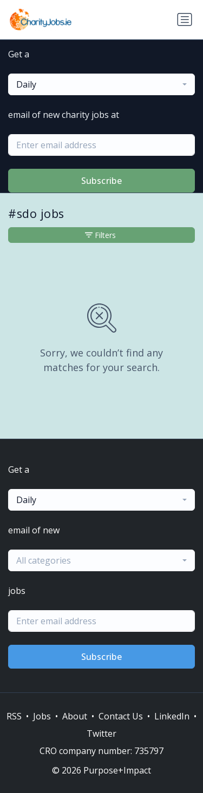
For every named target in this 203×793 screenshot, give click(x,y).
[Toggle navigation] (184, 19)
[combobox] (101, 84)
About (74, 716)
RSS (14, 716)
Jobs (42, 716)
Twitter (101, 733)
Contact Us (121, 716)
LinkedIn (171, 716)
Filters (100, 235)
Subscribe (101, 181)
